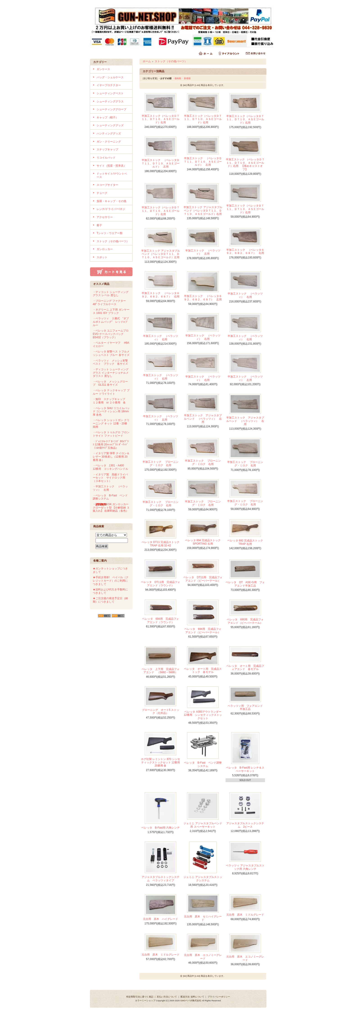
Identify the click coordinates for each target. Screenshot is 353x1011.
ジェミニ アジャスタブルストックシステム (202, 878)
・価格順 (176, 78)
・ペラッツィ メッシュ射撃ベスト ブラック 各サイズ (110, 362)
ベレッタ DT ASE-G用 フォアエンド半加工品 (245, 584)
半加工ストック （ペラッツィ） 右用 (245, 295)
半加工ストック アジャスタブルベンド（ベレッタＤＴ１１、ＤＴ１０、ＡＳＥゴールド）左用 (160, 254)
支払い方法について (167, 996)
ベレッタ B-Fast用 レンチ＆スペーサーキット (245, 769)
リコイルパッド (106, 157)
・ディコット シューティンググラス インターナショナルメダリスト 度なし (111, 373)
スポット (102, 257)
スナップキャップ (107, 149)
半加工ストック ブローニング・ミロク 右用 (160, 463)
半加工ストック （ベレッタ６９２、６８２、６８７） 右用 (245, 251)
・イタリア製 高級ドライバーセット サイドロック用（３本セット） (110, 478)
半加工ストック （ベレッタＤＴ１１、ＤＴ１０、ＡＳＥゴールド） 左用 (160, 163)
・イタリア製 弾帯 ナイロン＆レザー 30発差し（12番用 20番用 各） (111, 456)
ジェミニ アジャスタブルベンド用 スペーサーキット (202, 825)
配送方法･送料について (192, 996)
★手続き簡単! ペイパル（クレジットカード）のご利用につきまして (111, 580)
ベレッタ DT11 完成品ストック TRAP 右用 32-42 (160, 544)
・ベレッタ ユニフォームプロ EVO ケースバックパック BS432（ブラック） (111, 334)
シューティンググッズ (110, 125)
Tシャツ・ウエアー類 (109, 233)
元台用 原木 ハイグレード (160, 919)
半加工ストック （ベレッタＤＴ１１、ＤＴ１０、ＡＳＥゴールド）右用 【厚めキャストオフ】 (245, 164)
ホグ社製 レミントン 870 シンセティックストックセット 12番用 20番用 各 (160, 762)
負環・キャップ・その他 (111, 201)
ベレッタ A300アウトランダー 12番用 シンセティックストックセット (204, 715)
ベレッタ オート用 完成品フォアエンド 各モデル (245, 667)
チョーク (102, 193)
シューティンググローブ (111, 109)
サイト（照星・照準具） (111, 165)
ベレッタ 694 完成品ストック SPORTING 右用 (203, 542)
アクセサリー (105, 217)
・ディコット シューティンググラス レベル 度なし (111, 293)
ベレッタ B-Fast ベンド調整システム (203, 764)
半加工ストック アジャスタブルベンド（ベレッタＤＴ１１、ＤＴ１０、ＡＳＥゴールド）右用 (202, 210)
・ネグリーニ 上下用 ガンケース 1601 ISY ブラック (111, 311)
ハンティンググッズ (109, 133)
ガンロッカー (105, 249)
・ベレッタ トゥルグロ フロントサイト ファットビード (111, 434)
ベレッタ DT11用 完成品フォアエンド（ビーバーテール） (202, 579)
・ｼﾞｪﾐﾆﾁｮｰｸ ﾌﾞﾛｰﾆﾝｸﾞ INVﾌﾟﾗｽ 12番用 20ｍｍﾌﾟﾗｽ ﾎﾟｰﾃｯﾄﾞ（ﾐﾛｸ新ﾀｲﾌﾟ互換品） (111, 444)
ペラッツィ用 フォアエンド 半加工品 (246, 707)
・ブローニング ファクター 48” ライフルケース (109, 302)
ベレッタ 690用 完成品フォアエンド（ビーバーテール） (245, 621)
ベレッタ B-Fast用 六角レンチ (160, 827)
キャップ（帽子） (107, 117)
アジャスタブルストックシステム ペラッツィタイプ (160, 878)
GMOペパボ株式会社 (190, 1000)
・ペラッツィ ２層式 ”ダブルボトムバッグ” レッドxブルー (111, 322)
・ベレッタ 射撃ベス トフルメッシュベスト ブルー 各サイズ (111, 353)
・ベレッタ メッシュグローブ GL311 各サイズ (110, 383)
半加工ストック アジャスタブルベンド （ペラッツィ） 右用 (203, 419)
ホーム (147, 61)
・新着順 (186, 78)
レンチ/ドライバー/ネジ (111, 209)
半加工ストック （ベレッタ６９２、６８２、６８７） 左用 (203, 298)
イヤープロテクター (109, 85)
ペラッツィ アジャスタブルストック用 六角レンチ (245, 867)
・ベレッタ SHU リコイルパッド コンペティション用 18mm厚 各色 (111, 411)
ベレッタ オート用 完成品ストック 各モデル (203, 670)
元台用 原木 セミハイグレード (203, 918)
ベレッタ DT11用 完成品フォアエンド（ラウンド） (160, 583)
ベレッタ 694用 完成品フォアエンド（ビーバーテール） (202, 630)
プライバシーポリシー (219, 996)
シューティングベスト (110, 93)
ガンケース (103, 69)
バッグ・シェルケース (110, 77)
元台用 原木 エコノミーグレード (203, 956)
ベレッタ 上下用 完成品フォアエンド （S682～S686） (160, 671)
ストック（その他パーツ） (113, 241)
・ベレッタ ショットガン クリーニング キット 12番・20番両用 (111, 423)
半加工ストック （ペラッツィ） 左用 (202, 252)
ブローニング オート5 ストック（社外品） (160, 711)
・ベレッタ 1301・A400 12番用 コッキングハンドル (110, 467)
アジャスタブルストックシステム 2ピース (245, 825)
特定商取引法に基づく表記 (139, 996)
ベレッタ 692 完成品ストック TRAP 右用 (245, 542)
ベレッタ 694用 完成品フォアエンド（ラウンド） (160, 620)
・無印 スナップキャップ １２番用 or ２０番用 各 (110, 401)
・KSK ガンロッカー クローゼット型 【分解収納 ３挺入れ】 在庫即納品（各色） (111, 507)
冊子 (99, 225)
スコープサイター (107, 185)
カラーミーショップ (145, 1000)
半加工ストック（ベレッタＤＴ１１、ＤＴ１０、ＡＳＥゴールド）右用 (160, 119)
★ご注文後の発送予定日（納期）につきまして (110, 600)
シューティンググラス (110, 101)
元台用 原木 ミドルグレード (245, 914)
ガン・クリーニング (109, 141)
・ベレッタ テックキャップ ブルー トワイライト (111, 392)
